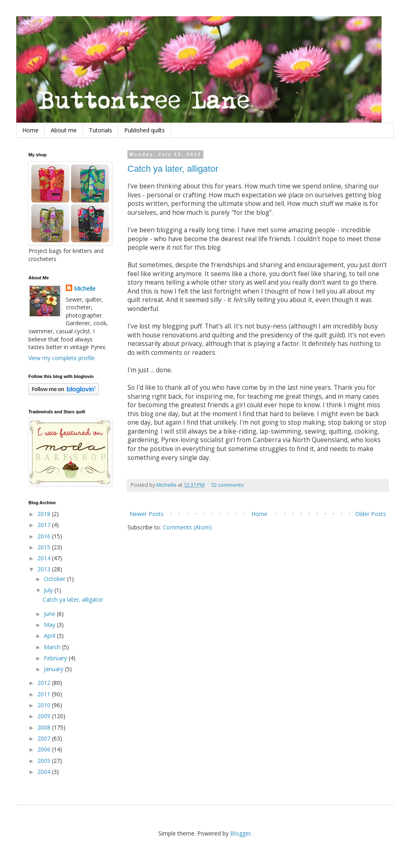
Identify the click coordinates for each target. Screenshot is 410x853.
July (49, 590)
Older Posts (370, 514)
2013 (44, 569)
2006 (44, 749)
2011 (44, 694)
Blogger (240, 833)
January (54, 669)
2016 (44, 536)
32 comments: (228, 485)
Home (30, 130)
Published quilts (144, 130)
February (56, 658)
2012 (44, 683)
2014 (44, 558)
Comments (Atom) (187, 527)
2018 (44, 514)
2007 (44, 738)
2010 (44, 705)
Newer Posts (146, 514)
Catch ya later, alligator (172, 169)
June (50, 614)
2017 (44, 525)
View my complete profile (61, 358)
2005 (44, 760)
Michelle (84, 288)
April (50, 635)
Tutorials (100, 130)
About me (64, 130)
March (53, 647)
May (50, 624)
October (55, 579)
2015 (44, 547)
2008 (44, 727)
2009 (44, 716)
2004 (44, 771)
